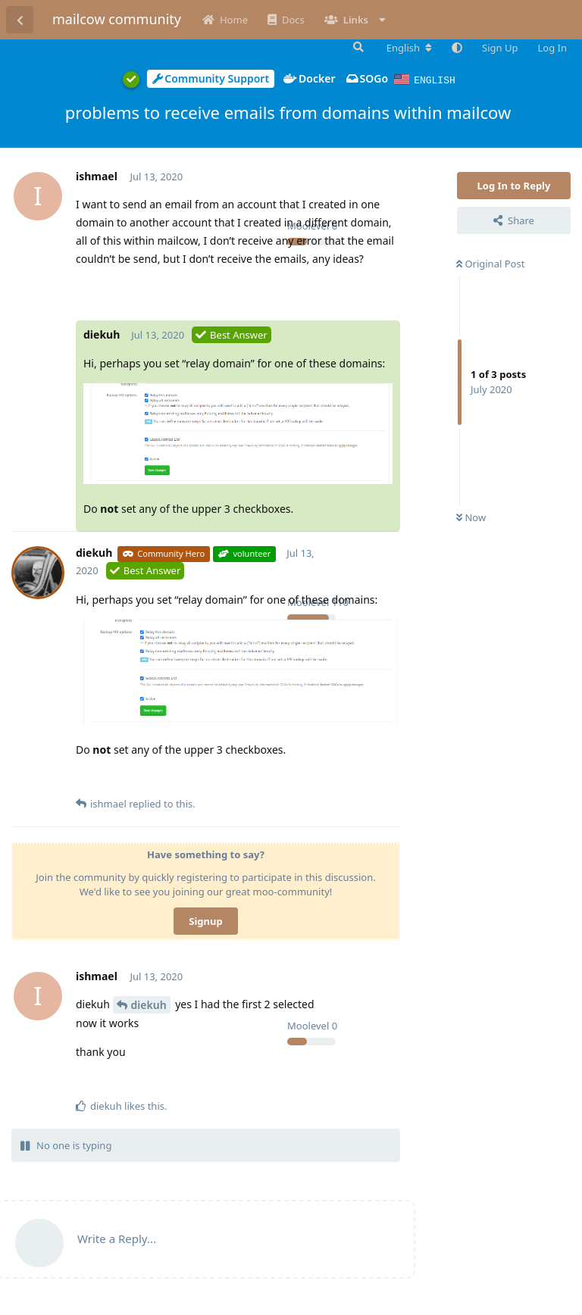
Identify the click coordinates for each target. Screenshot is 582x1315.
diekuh (149, 1004)
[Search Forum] (357, 47)
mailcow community (116, 19)
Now (471, 516)
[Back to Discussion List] (19, 19)
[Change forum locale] (409, 47)
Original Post (490, 263)
